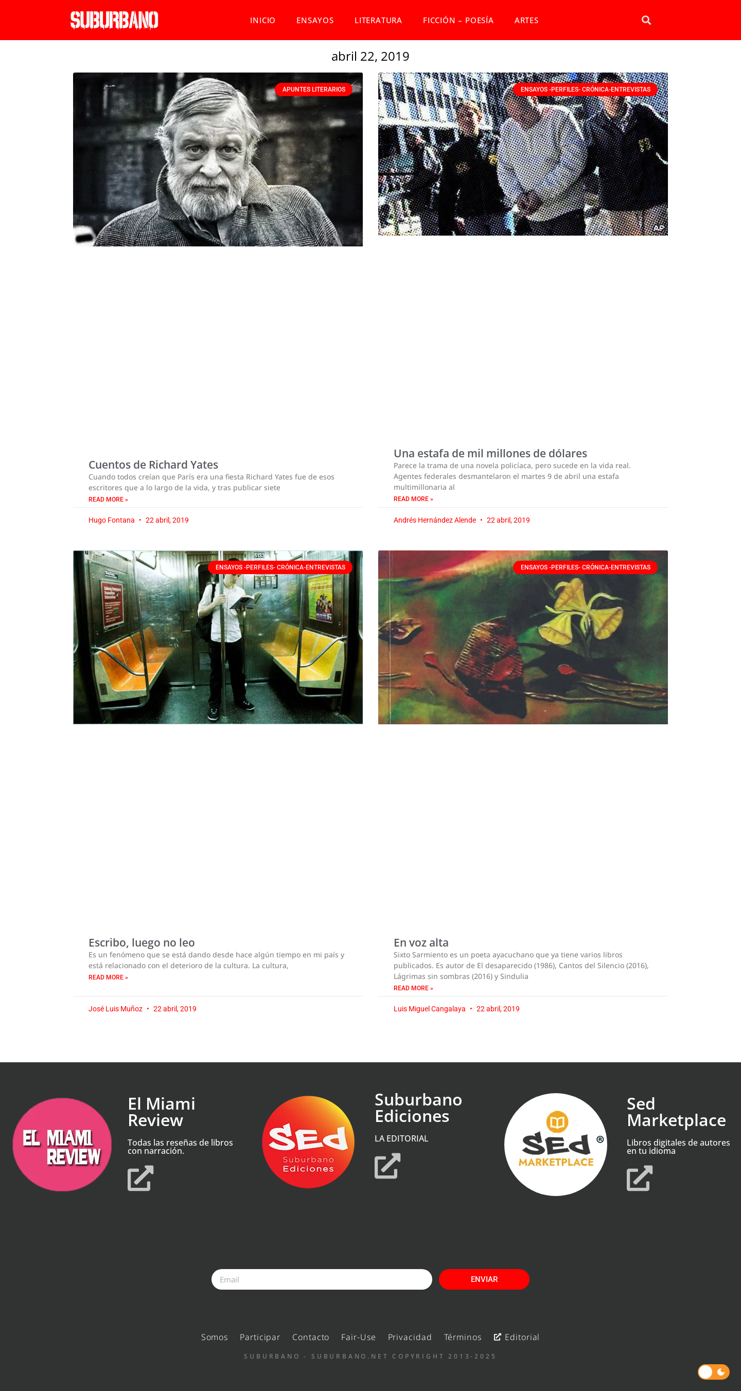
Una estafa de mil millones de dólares (490, 453)
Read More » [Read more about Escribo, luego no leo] (108, 977)
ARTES (527, 20)
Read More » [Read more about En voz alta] (413, 988)
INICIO (263, 20)
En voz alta (421, 942)
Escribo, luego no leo (142, 942)
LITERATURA (378, 20)
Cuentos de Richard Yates (153, 464)
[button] (646, 20)
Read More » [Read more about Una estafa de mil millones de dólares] (413, 499)
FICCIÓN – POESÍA (458, 20)
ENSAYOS (315, 20)
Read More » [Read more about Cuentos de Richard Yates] (108, 499)
